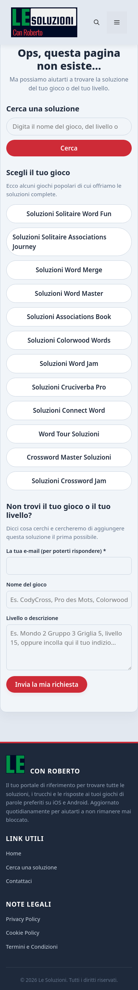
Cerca (68, 148)
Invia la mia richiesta (46, 684)
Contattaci (19, 881)
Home (13, 853)
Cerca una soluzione (31, 867)
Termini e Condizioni (32, 946)
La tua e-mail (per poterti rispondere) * (56, 550)
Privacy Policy (23, 918)
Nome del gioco (26, 584)
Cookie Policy (22, 932)
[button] (96, 22)
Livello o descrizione (32, 618)
